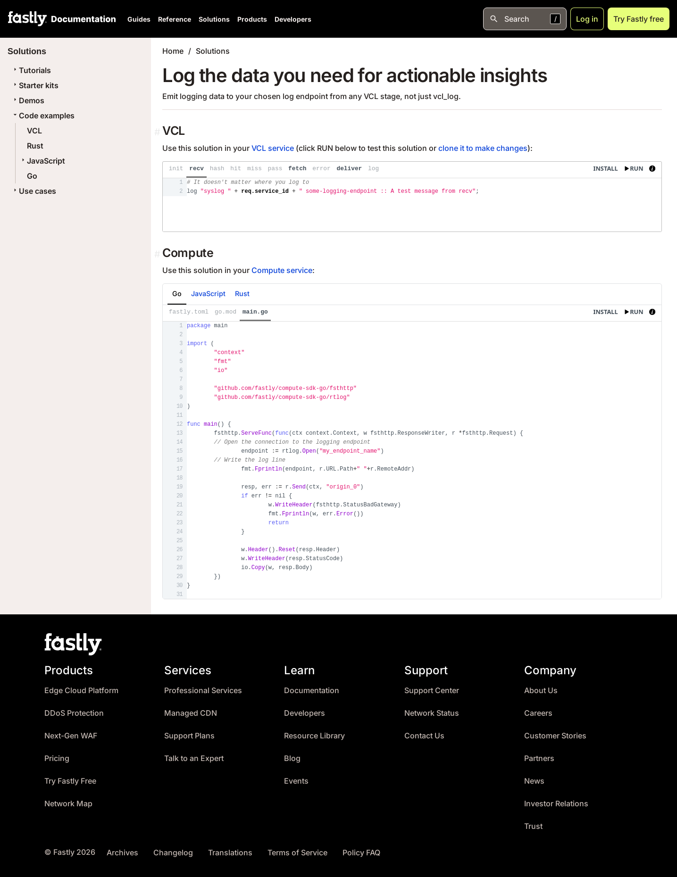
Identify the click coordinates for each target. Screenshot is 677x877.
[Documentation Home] (81, 18)
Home (173, 51)
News (534, 781)
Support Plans (189, 735)
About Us (541, 690)
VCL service (272, 148)
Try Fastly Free (70, 781)
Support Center (431, 690)
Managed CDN (190, 713)
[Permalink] (158, 132)
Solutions (214, 19)
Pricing (56, 758)
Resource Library (314, 735)
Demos (27, 100)
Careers (538, 713)
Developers (293, 19)
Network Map (68, 803)
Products (252, 19)
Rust (35, 145)
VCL (34, 130)
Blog (292, 758)
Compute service (281, 270)
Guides (138, 19)
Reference (174, 19)
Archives (122, 852)
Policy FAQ (361, 852)
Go (32, 176)
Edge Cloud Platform (81, 690)
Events (296, 781)
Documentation (311, 690)
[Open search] (525, 19)
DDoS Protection (74, 713)
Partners (539, 758)
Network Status (431, 713)
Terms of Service (297, 852)
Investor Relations (556, 803)
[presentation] (412, 196)
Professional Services (203, 690)
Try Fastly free (638, 19)
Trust (533, 826)
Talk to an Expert (194, 758)
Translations (230, 852)
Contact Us (424, 735)
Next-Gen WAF (70, 735)
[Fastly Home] (27, 18)
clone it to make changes (482, 148)
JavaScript (42, 160)
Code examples (43, 115)
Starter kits (35, 85)
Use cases (33, 191)
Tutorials (31, 70)
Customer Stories (555, 735)
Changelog (173, 852)
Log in (587, 19)
